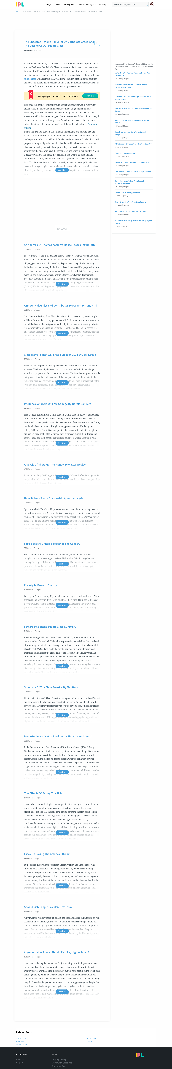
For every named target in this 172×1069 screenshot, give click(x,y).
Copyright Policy (59, 1041)
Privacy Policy (58, 1051)
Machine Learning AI (86, 4)
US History (102, 4)
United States (21, 1020)
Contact (19, 1044)
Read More (62, 266)
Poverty (89, 1023)
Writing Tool (69, 4)
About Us (20, 1041)
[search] (146, 4)
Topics (58, 4)
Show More (62, 152)
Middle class (91, 1020)
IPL (17, 11)
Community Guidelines (62, 1044)
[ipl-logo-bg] (21, 4)
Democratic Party (22, 1026)
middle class (30, 78)
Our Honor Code (59, 1047)
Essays (49, 4)
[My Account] (153, 4)
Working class (21, 1023)
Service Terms (58, 1054)
